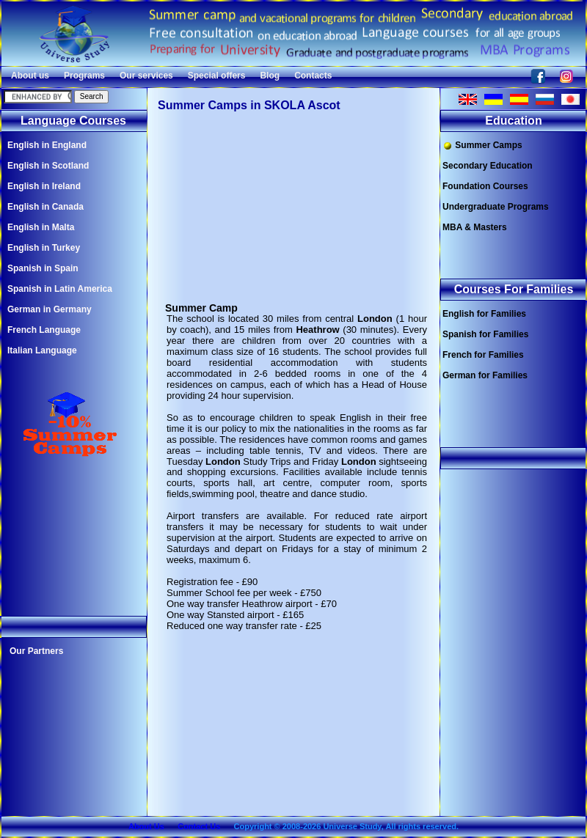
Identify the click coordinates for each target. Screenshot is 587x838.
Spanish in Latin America (59, 289)
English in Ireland (44, 186)
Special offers (217, 75)
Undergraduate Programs (495, 207)
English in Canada (45, 207)
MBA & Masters (474, 227)
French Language (44, 330)
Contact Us (199, 826)
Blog (270, 75)
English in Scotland (48, 166)
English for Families (484, 314)
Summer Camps (482, 145)
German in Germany (49, 309)
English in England (47, 145)
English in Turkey (43, 248)
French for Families (483, 355)
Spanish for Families (485, 334)
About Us (146, 826)
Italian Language (42, 350)
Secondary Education (487, 166)
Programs (84, 75)
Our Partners (36, 651)
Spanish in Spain (43, 268)
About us (30, 75)
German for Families (485, 375)
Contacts (313, 75)
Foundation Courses (485, 186)
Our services (146, 75)
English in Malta (40, 227)
